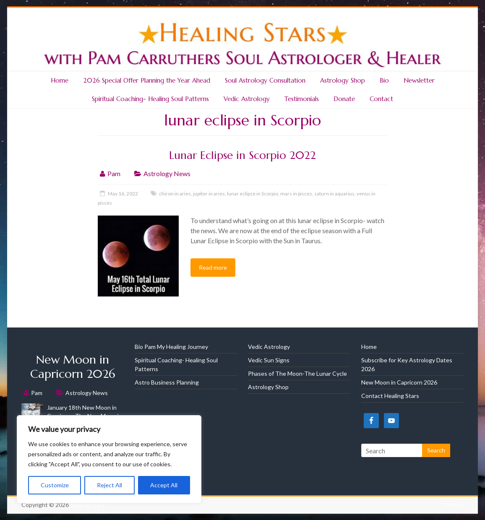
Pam (113, 173)
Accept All (163, 485)
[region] (109, 459)
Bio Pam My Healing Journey (171, 346)
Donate (344, 99)
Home (59, 80)
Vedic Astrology (247, 99)
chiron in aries (175, 193)
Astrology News (166, 173)
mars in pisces (296, 193)
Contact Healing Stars (390, 395)
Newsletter (419, 80)
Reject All (109, 485)
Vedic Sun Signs (268, 360)
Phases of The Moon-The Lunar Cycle (297, 373)
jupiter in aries (209, 193)
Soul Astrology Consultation (265, 80)
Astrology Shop (342, 80)
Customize (55, 485)
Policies (453, 504)
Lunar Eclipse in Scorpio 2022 (242, 155)
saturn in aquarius (334, 193)
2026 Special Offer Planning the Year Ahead (146, 80)
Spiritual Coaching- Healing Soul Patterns (150, 99)
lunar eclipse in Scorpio (252, 193)
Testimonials (301, 99)
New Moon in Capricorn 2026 (72, 366)
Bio (384, 80)
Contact (381, 99)
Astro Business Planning (167, 382)
